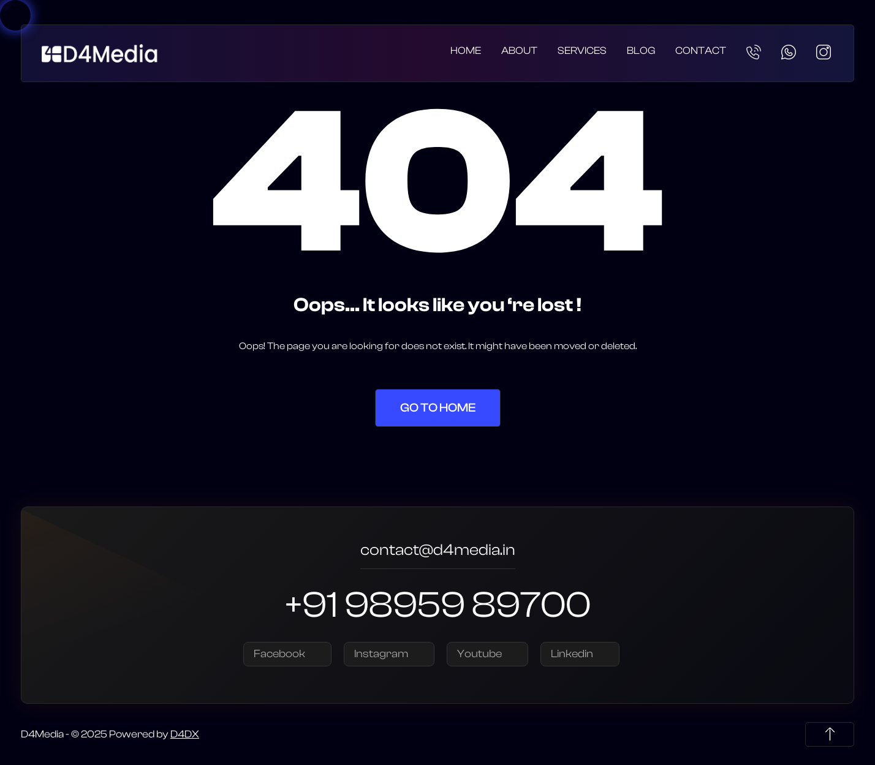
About (519, 50)
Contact (700, 50)
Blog (641, 50)
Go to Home (437, 408)
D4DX (184, 734)
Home (465, 50)
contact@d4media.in (437, 551)
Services (582, 50)
